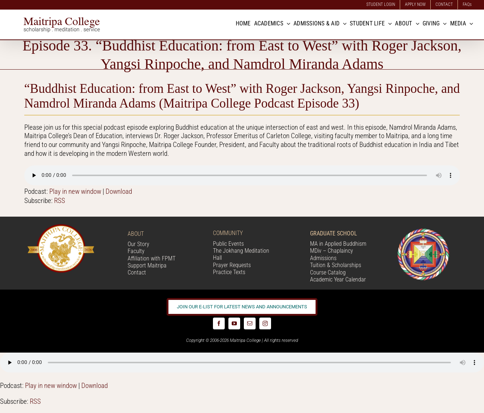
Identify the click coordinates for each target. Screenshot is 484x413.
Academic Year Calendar (338, 279)
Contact (137, 272)
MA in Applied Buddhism (338, 243)
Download (119, 191)
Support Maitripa (147, 265)
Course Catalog (328, 272)
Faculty (136, 251)
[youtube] (234, 323)
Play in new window (75, 191)
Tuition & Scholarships (335, 265)
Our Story (138, 244)
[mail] (250, 323)
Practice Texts (229, 272)
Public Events (228, 243)
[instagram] (265, 323)
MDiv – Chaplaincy (331, 250)
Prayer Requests (232, 265)
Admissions (323, 258)
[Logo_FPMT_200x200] (423, 230)
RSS (59, 200)
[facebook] (219, 323)
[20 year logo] (61, 227)
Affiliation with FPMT (151, 258)
